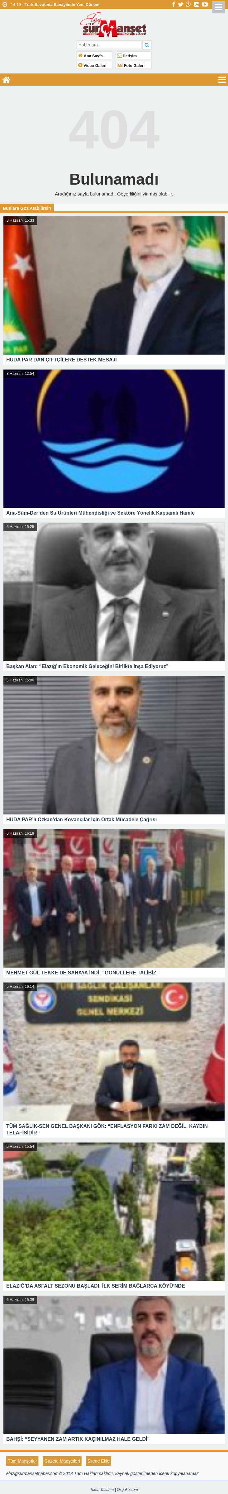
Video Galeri (92, 66)
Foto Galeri (131, 66)
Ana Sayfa (90, 56)
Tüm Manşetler (22, 1461)
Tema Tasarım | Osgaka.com (114, 1489)
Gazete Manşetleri (62, 1461)
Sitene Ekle (98, 1461)
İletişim (127, 56)
